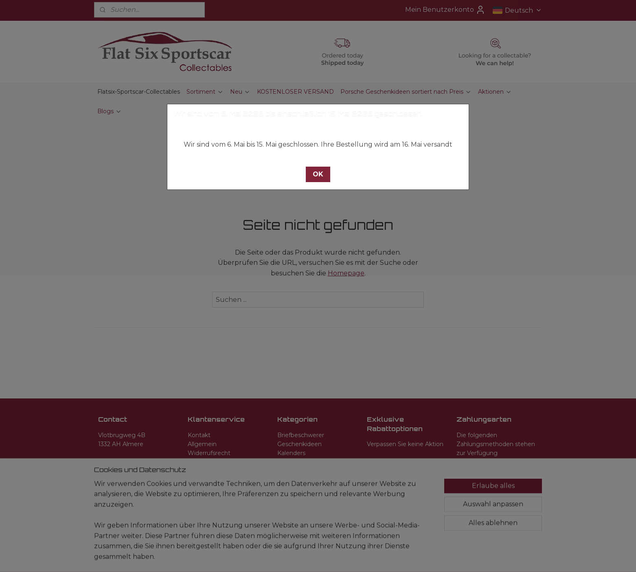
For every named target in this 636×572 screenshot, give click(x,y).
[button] (318, 174)
